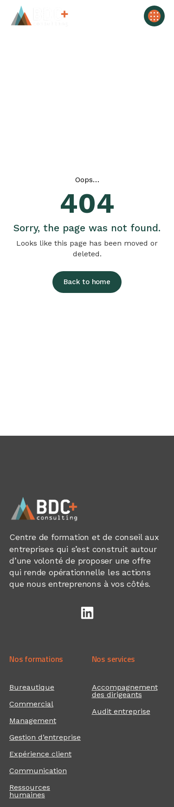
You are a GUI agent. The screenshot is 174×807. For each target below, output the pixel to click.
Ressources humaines (29, 791)
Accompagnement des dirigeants (125, 691)
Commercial (31, 703)
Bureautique (31, 687)
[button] (154, 16)
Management (32, 720)
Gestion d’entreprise (45, 737)
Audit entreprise (121, 711)
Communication (38, 770)
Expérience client (40, 754)
